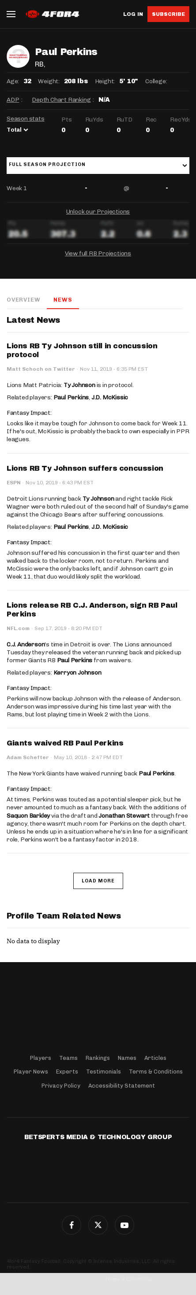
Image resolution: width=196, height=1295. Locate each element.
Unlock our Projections (98, 211)
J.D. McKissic (109, 397)
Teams (68, 1058)
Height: (105, 81)
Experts (67, 1071)
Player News (31, 1071)
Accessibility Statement (121, 1085)
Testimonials (103, 1071)
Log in (133, 14)
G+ (124, 1225)
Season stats (26, 118)
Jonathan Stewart (124, 815)
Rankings (98, 1058)
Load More (98, 881)
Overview (23, 299)
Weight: (49, 81)
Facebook (71, 1225)
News (62, 299)
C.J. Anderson (26, 644)
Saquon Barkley (28, 815)
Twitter (98, 1225)
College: (156, 81)
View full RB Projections (98, 253)
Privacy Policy (60, 1085)
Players (40, 1058)
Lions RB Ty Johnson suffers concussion (85, 468)
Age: (13, 81)
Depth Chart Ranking (61, 99)
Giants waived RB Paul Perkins (65, 743)
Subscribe (168, 14)
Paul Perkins (71, 397)
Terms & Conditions (156, 1071)
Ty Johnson (79, 385)
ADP (13, 99)
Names (127, 1058)
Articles (155, 1058)
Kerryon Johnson (77, 672)
